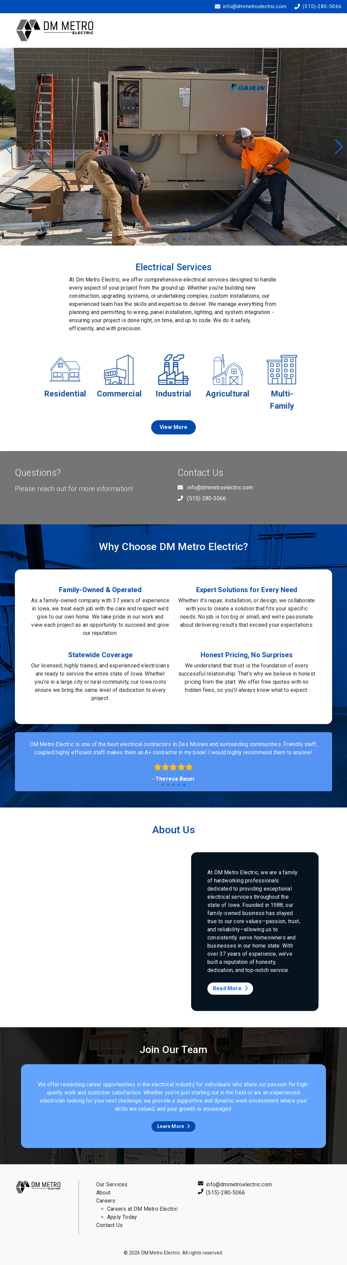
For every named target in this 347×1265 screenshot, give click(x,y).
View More (174, 427)
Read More (230, 988)
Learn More (173, 1126)
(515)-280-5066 (322, 6)
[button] (339, 146)
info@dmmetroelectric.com (254, 6)
